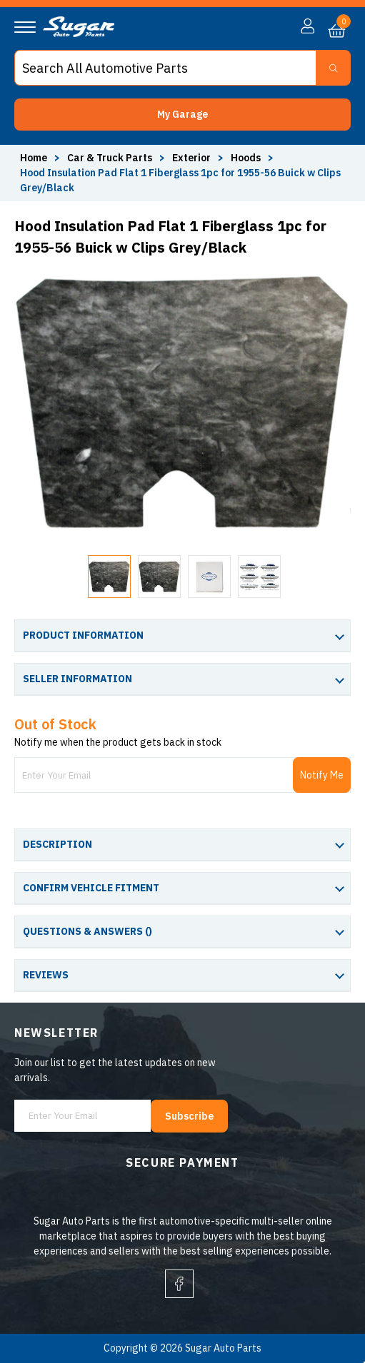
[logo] (78, 33)
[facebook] (179, 1284)
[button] (182, 114)
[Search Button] (333, 68)
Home (33, 157)
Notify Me (322, 775)
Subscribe (189, 1116)
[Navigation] (25, 27)
